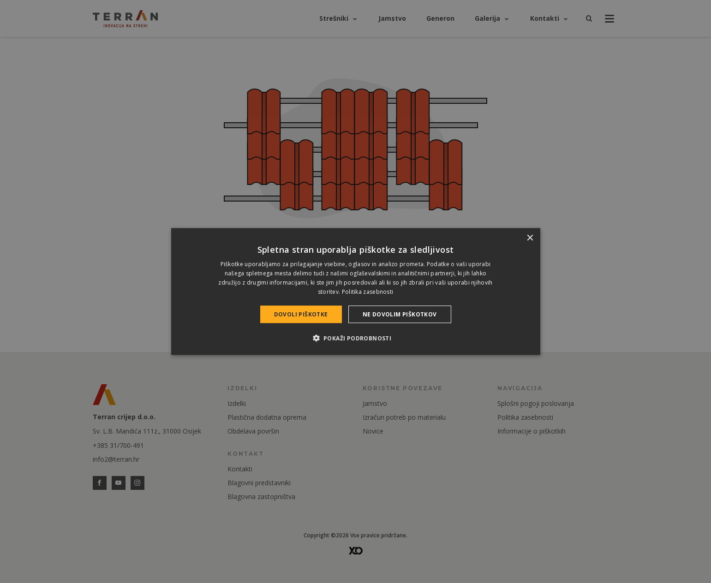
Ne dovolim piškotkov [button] (400, 314)
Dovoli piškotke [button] (301, 314)
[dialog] (355, 291)
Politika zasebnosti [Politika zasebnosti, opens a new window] (368, 291)
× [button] (529, 238)
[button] (356, 337)
